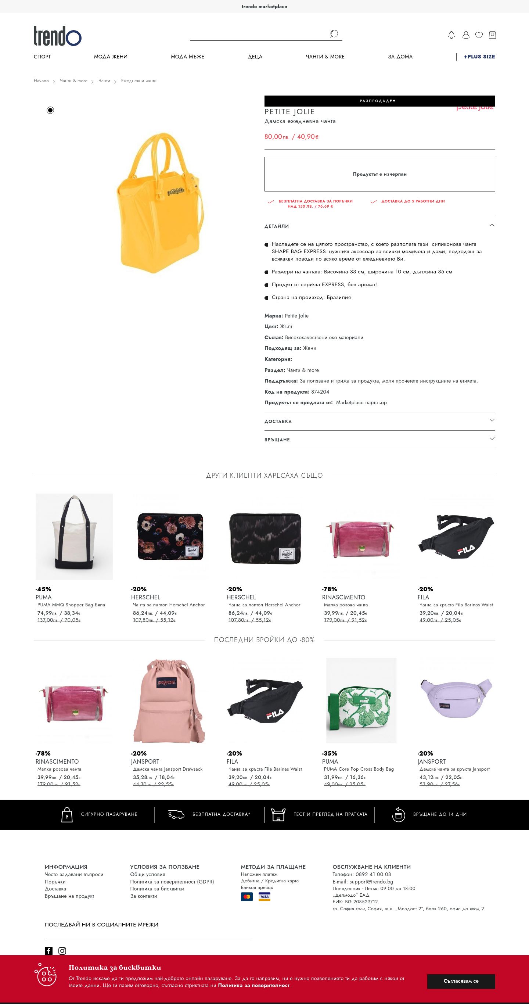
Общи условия (147, 874)
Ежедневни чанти (138, 81)
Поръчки (55, 881)
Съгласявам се (461, 981)
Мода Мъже (188, 56)
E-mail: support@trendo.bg (363, 881)
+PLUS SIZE (479, 56)
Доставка (55, 888)
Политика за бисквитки (157, 888)
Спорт (42, 56)
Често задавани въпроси (74, 874)
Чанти (104, 81)
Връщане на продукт (69, 896)
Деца (255, 56)
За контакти (143, 896)
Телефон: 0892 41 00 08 (362, 874)
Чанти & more (325, 56)
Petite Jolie (297, 315)
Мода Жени (110, 56)
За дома (400, 56)
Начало (41, 81)
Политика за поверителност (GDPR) (172, 881)
